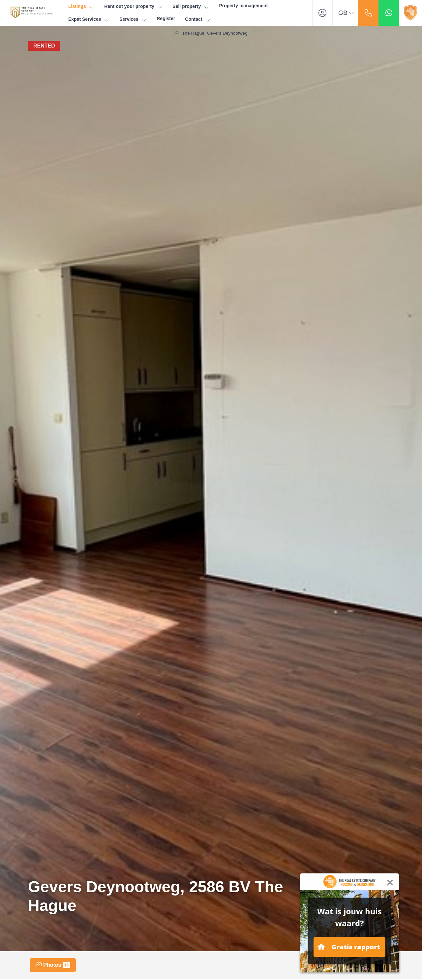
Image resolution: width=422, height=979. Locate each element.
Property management (243, 5)
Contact (198, 19)
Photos (52, 965)
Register (166, 18)
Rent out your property (133, 6)
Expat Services (88, 19)
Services (133, 19)
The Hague (193, 33)
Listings (81, 6)
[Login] (322, 13)
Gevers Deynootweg (227, 33)
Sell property (190, 6)
